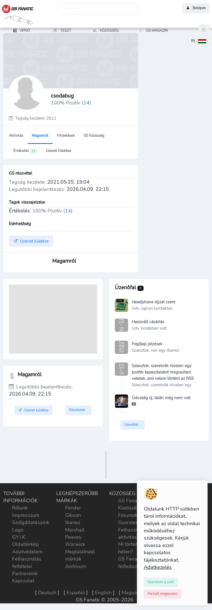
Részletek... (78, 409)
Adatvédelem (27, 551)
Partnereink (25, 573)
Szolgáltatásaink (30, 522)
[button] (199, 41)
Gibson (73, 515)
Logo (17, 530)
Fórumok (127, 515)
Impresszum (25, 515)
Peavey (73, 537)
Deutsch (47, 592)
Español (76, 592)
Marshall (74, 530)
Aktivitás (16, 135)
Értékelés (25, 151)
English (103, 592)
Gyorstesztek (132, 522)
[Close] (161, 582)
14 (86, 102)
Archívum (75, 566)
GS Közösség (94, 135)
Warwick (75, 544)
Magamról (40, 135)
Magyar (130, 592)
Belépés (196, 8)
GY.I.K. (19, 537)
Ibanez (72, 522)
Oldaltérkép (25, 544)
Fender (73, 507)
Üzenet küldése (58, 150)
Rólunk (20, 507)
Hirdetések (66, 135)
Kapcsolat (23, 580)
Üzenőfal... (132, 424)
